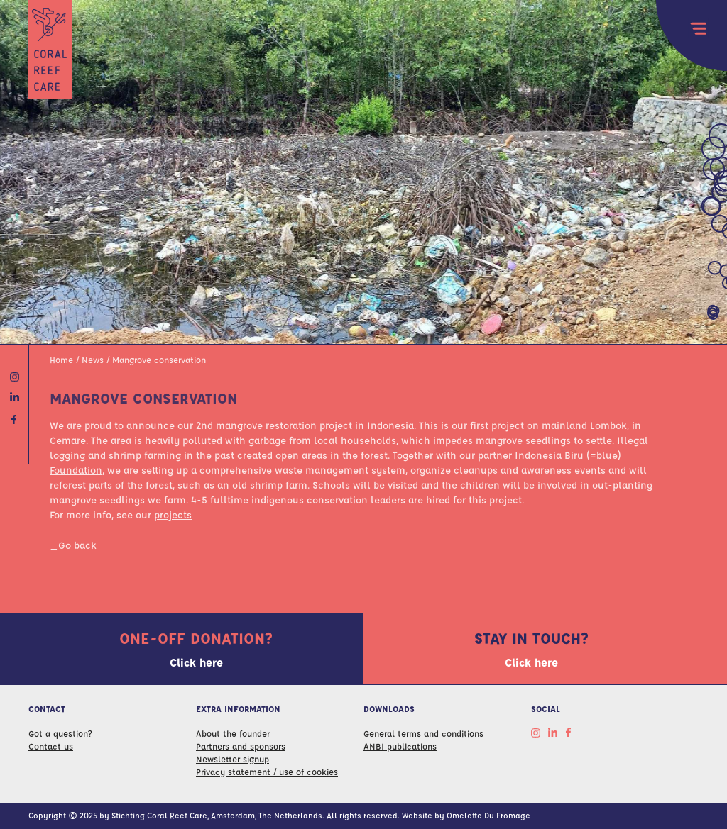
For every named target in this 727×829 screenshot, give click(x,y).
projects (173, 514)
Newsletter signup (232, 758)
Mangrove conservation (159, 359)
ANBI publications (400, 746)
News (93, 359)
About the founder (233, 733)
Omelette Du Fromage (488, 815)
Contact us (50, 746)
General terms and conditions (423, 733)
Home (61, 359)
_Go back (73, 544)
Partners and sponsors (240, 746)
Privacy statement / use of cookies (267, 771)
